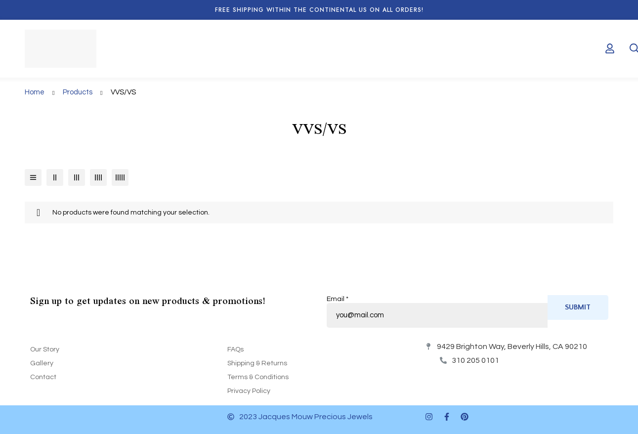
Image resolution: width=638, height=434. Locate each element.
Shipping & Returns (257, 363)
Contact (43, 377)
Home (34, 92)
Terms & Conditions (258, 377)
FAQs (235, 349)
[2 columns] (54, 177)
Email (337, 299)
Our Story (44, 349)
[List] (33, 177)
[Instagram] (429, 417)
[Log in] (609, 48)
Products (77, 92)
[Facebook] (447, 417)
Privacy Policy (248, 391)
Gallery (41, 363)
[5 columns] (120, 177)
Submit (578, 307)
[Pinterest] (464, 417)
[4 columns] (98, 177)
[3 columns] (76, 177)
